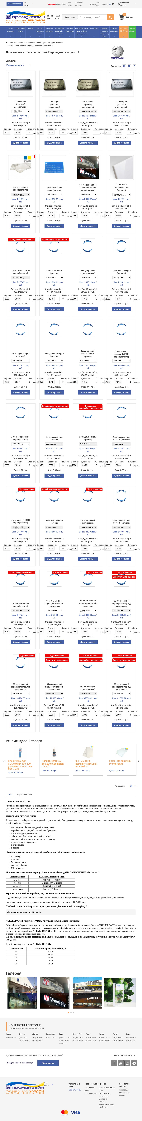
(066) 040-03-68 (75, 1090)
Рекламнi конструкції (70, 29)
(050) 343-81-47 (64, 1040)
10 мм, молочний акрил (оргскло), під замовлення (54, 604)
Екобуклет (103, 1107)
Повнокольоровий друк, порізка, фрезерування (81, 31)
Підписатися (48, 1063)
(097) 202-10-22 (24, 1040)
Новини (58, 4)
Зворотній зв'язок (15, 4)
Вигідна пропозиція (114, 29)
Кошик (122, 1095)
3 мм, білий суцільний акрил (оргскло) (121, 187)
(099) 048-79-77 (51, 1037)
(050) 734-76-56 (104, 1037)
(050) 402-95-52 (24, 1037)
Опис (10, 794)
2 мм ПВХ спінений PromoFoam (120, 762)
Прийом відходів (132, 29)
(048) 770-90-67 (104, 1040)
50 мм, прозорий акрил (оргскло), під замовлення (121, 687)
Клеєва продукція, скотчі (40, 31)
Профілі (30, 28)
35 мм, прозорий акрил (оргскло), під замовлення (54, 687)
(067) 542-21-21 (131, 1040)
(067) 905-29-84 (91, 1040)
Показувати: (120, 786)
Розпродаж (52, 4)
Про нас (102, 1102)
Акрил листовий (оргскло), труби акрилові (45, 43)
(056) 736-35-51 (37, 1040)
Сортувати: (11, 61)
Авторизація (124, 1093)
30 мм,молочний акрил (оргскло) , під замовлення (20, 687)
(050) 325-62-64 (11, 1037)
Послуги (64, 4)
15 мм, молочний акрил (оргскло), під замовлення (88, 603)
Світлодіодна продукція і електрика (59, 31)
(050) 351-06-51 (131, 1037)
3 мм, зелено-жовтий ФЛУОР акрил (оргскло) (121, 354)
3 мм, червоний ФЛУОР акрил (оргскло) (88, 354)
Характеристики (24, 794)
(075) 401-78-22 (78, 1040)
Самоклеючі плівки (20, 29)
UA (110, 4)
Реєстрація (123, 1090)
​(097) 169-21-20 (91, 1037)
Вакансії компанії (106, 1104)
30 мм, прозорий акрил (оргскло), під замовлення (121, 604)
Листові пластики (10, 29)
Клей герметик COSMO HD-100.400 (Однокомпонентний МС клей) (20, 765)
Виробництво (104, 1093)
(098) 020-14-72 (118, 1037)
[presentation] (82, 1065)
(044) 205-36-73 (64, 1043)
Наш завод (103, 1096)
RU (113, 4)
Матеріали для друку (49, 29)
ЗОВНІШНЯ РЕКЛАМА (124, 29)
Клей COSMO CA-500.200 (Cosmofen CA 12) (53, 764)
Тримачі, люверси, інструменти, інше (104, 32)
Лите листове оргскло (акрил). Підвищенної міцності (30, 45)
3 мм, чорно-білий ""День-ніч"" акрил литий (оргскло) (87, 188)
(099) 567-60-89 (64, 1037)
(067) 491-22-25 (78, 1037)
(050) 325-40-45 (37, 1037)
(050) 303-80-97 (118, 1040)
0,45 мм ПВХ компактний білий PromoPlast (86, 764)
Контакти (105, 4)
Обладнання (94, 28)
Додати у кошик (20, 143)
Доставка (93, 4)
